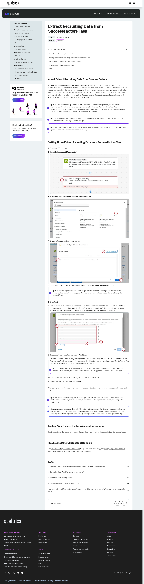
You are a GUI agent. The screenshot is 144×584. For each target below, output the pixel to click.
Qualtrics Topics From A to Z (24, 30)
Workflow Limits (109, 127)
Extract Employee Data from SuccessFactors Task (97, 432)
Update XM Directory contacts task (107, 409)
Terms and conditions (25, 581)
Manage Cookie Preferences (58, 581)
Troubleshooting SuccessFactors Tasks (61, 65)
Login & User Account (22, 33)
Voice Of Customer (10, 554)
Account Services (57, 121)
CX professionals (44, 554)
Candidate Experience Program (94, 105)
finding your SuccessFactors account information (90, 293)
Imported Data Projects (23, 53)
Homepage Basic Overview (24, 40)
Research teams (44, 557)
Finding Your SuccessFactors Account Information (65, 61)
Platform (110, 539)
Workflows (19, 65)
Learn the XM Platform (22, 27)
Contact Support (113, 14)
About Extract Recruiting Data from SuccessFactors (65, 54)
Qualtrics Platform (20, 23)
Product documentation (80, 542)
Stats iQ (17, 56)
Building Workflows (23, 75)
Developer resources (80, 546)
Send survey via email (67, 111)
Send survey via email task (87, 411)
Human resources (44, 567)
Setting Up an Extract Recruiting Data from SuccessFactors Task (69, 58)
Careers (110, 542)
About (109, 536)
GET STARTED (19, 136)
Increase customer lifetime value (15, 536)
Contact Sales (129, 14)
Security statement (40, 581)
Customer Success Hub (80, 539)
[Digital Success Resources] (130, 3)
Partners (110, 552)
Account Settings (20, 46)
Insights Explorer (20, 59)
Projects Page (19, 43)
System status (77, 552)
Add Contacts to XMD (99, 109)
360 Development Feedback (13, 563)
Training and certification (81, 549)
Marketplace (111, 546)
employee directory (115, 414)
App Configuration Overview (24, 62)
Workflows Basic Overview (25, 69)
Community (76, 536)
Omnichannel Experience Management (17, 557)
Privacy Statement (10, 581)
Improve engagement (11, 539)
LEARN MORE (18, 100)
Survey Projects (20, 49)
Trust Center (111, 555)
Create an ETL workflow (58, 148)
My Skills (98, 14)
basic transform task (95, 398)
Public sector (43, 542)
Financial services (44, 539)
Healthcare (42, 536)
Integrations (111, 549)
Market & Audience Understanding (15, 567)
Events (19, 78)
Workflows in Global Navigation (27, 72)
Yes (117, 503)
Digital (41, 563)
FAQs (50, 69)
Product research (44, 560)
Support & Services (21, 36)
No (124, 503)
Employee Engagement (12, 560)
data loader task (83, 97)
